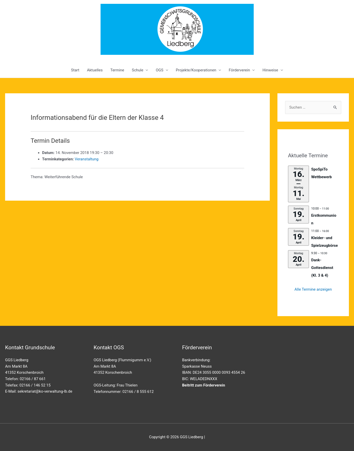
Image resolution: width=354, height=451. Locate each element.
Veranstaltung (87, 159)
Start (75, 70)
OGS (159, 70)
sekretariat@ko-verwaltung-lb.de (45, 391)
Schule (137, 70)
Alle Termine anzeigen (313, 289)
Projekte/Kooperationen (196, 70)
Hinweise (270, 70)
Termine (117, 70)
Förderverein (239, 70)
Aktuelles (95, 70)
